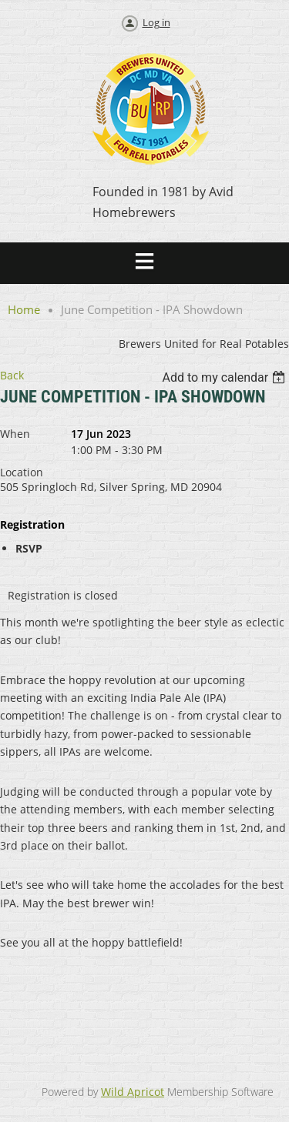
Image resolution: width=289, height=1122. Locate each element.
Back (12, 375)
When (15, 433)
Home (24, 309)
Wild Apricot (132, 1091)
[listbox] (225, 377)
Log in (156, 22)
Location (21, 472)
